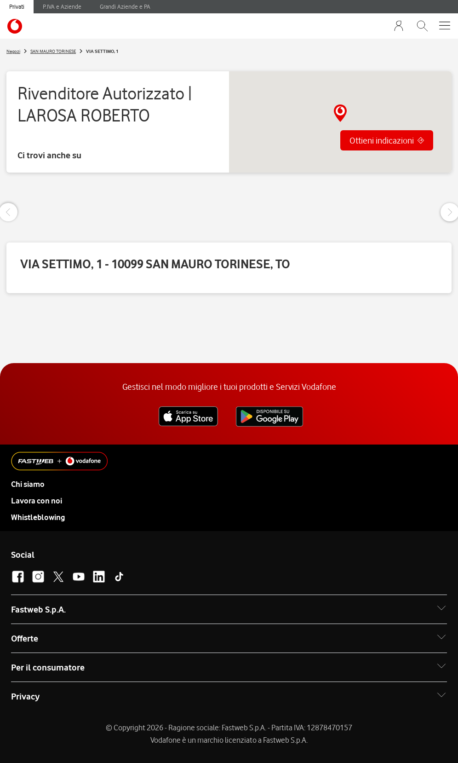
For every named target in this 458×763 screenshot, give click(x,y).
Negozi (13, 51)
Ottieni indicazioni (381, 140)
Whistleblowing (38, 517)
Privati (16, 6)
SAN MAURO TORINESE (53, 51)
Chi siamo (28, 484)
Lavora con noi (36, 500)
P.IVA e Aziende (62, 6)
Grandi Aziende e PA (125, 6)
